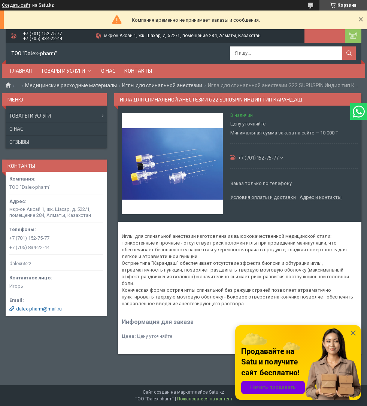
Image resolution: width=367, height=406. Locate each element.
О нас (108, 70)
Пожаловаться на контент (205, 399)
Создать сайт (16, 5)
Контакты (138, 70)
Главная (21, 70)
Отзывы (19, 142)
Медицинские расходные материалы (71, 85)
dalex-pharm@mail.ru (39, 309)
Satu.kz (216, 392)
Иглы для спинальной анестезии (162, 85)
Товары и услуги (63, 70)
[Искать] (349, 53)
